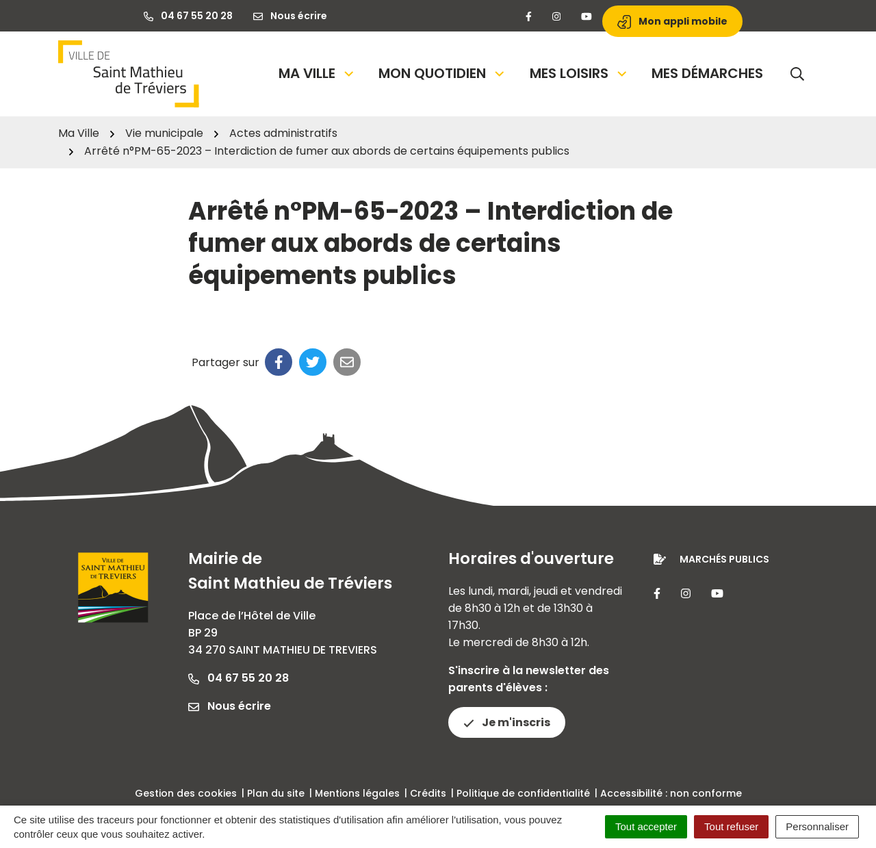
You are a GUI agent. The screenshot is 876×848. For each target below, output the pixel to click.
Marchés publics (724, 559)
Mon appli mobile (672, 21)
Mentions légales (357, 793)
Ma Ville (317, 73)
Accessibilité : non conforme (671, 793)
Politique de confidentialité (523, 793)
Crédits (428, 793)
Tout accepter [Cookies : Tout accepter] (646, 826)
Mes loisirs (579, 73)
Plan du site (276, 793)
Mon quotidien (442, 73)
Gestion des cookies (186, 793)
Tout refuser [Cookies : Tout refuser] (731, 826)
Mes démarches (707, 73)
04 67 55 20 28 (238, 678)
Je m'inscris (506, 722)
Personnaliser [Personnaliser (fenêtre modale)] (817, 826)
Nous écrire (229, 706)
